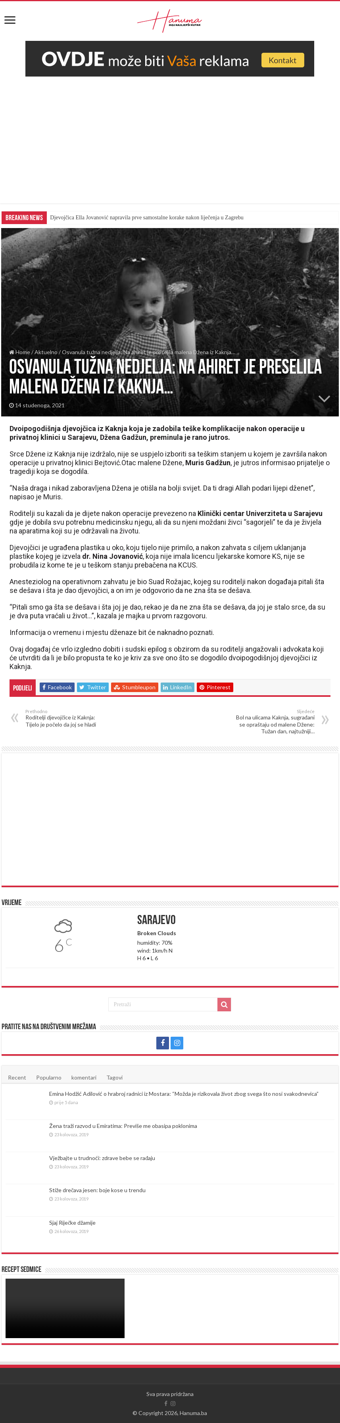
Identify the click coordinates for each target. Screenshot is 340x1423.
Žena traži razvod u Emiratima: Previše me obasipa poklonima (123, 1125)
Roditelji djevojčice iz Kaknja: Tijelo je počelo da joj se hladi (66, 718)
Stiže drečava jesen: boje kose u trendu (97, 1190)
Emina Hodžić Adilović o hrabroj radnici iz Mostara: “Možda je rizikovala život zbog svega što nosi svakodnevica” (184, 1093)
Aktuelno (46, 352)
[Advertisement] (170, 136)
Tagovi (114, 1077)
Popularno (48, 1077)
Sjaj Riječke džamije (72, 1222)
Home (19, 352)
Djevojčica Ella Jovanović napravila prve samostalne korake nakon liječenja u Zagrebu (146, 218)
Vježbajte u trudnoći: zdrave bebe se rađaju (102, 1158)
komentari (83, 1077)
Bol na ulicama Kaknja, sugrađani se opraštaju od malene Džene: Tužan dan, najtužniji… (274, 722)
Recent (17, 1077)
